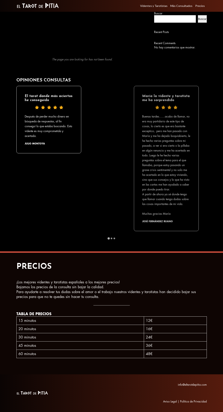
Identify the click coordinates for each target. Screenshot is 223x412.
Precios (200, 5)
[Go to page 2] (111, 238)
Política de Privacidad (193, 401)
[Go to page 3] (114, 238)
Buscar (158, 13)
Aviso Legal (170, 401)
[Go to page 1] (109, 238)
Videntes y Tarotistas (154, 5)
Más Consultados (181, 5)
